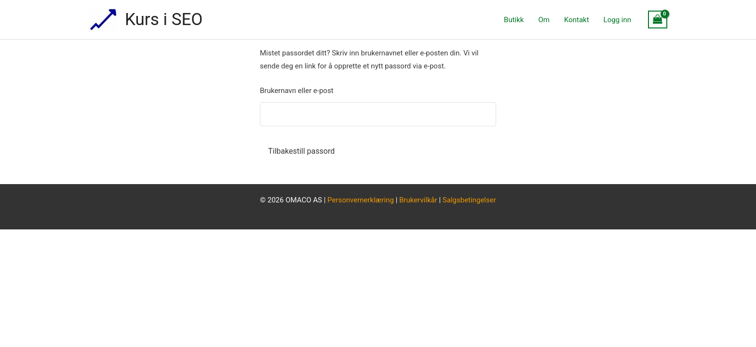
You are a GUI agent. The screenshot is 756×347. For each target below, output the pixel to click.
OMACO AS (303, 200)
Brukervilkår (419, 200)
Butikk (514, 19)
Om (543, 19)
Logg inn (617, 19)
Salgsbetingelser (469, 200)
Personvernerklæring (360, 200)
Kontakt (576, 19)
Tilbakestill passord (301, 151)
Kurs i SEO (163, 19)
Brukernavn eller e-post (297, 90)
